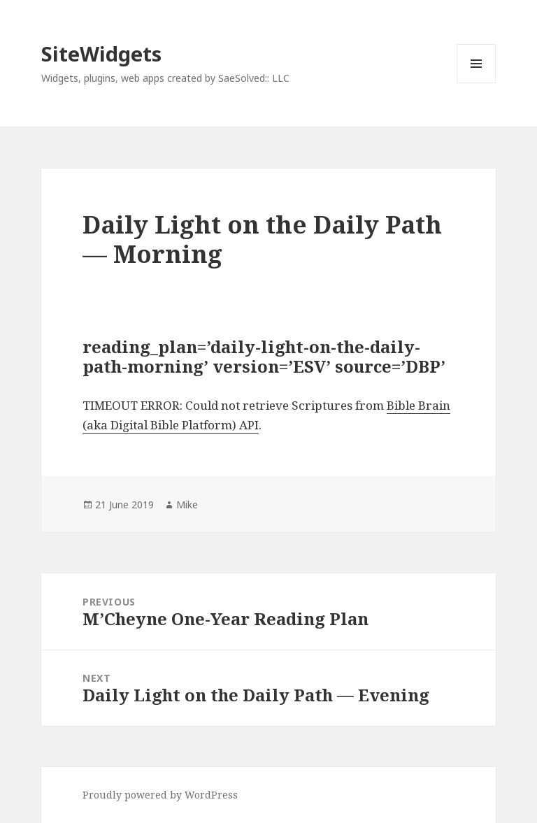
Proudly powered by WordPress (160, 794)
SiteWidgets (101, 53)
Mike (187, 504)
